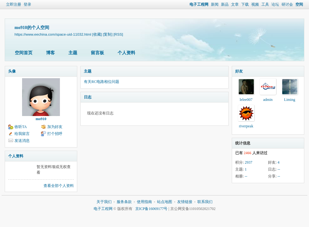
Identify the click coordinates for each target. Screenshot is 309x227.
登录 (27, 4)
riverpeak (246, 126)
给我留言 (22, 133)
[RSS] (118, 34)
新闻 (215, 4)
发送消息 (22, 140)
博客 (50, 52)
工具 (265, 4)
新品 (225, 4)
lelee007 (246, 99)
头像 (12, 71)
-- (278, 169)
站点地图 (164, 202)
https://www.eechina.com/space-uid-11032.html (53, 34)
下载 (245, 4)
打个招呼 (54, 133)
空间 (299, 4)
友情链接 (184, 202)
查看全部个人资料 (59, 185)
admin (268, 99)
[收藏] (97, 34)
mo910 (41, 119)
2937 (248, 162)
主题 (72, 52)
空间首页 (23, 52)
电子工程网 (198, 4)
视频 (255, 4)
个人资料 (126, 52)
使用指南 (144, 202)
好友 (239, 71)
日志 (87, 97)
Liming (289, 99)
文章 (235, 4)
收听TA (21, 127)
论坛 (275, 4)
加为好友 (54, 127)
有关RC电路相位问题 (101, 81)
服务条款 (124, 202)
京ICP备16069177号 (151, 209)
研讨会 (287, 4)
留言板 (97, 52)
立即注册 (13, 4)
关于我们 (104, 202)
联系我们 (205, 202)
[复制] (107, 34)
